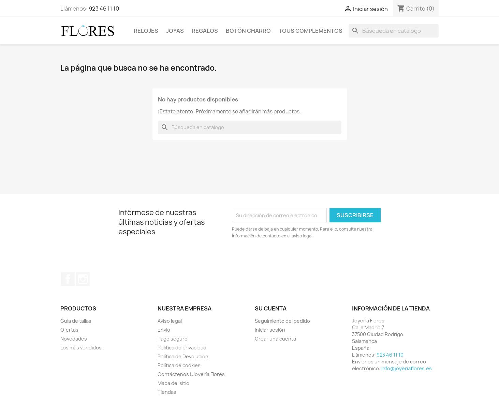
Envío (164, 330)
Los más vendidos (81, 347)
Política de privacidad (182, 347)
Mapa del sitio (173, 383)
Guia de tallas (75, 321)
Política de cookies (179, 365)
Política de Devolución (183, 356)
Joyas (175, 30)
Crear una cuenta (275, 338)
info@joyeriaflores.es (406, 368)
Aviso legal (170, 321)
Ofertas (69, 330)
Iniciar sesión (270, 330)
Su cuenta (271, 308)
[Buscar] (394, 31)
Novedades (73, 338)
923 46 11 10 (104, 8)
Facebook (68, 279)
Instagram (83, 279)
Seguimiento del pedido (282, 321)
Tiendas (167, 392)
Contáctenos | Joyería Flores (191, 374)
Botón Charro (248, 30)
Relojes (146, 30)
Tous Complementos (310, 30)
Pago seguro (173, 338)
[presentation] (289, 258)
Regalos (205, 30)
